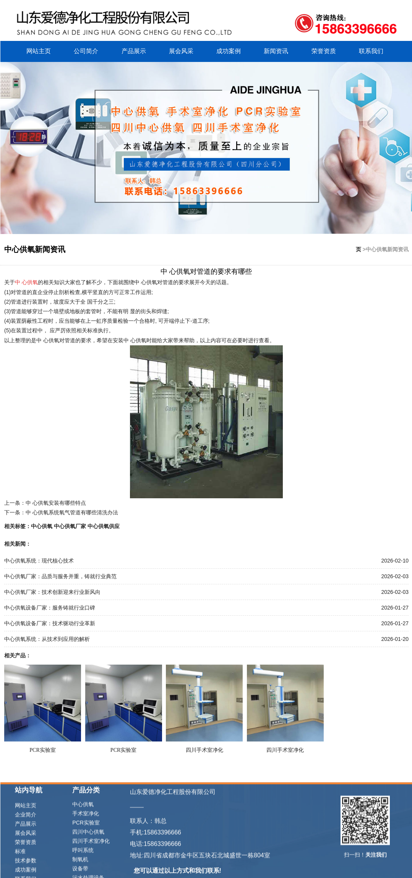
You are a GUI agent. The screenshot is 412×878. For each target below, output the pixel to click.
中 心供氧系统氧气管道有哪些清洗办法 (72, 512)
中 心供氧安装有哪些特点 (56, 502)
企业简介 (25, 852)
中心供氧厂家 (70, 525)
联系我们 (371, 50)
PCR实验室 (42, 749)
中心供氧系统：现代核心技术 (39, 560)
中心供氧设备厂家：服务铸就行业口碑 (49, 607)
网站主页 (38, 50)
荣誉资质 (323, 50)
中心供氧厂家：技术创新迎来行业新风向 (52, 591)
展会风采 (181, 50)
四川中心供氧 (88, 870)
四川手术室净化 (204, 749)
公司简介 (86, 50)
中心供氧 (41, 525)
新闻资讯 (276, 50)
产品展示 (134, 50)
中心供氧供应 (104, 525)
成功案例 (228, 50)
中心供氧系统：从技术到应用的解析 (47, 638)
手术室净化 (85, 851)
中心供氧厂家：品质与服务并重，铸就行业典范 (60, 575)
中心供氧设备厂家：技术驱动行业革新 (49, 622)
